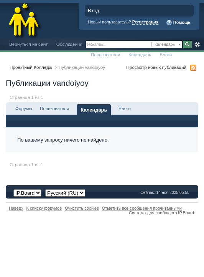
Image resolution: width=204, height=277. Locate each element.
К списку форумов (44, 208)
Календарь (139, 54)
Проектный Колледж (31, 67)
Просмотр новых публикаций (156, 67)
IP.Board (186, 212)
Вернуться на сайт (28, 44)
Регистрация (145, 22)
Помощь (178, 23)
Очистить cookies (82, 208)
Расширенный (197, 44)
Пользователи (105, 54)
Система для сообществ (153, 212)
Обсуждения (69, 44)
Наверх (16, 208)
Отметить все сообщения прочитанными (142, 208)
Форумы (23, 108)
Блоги (166, 54)
